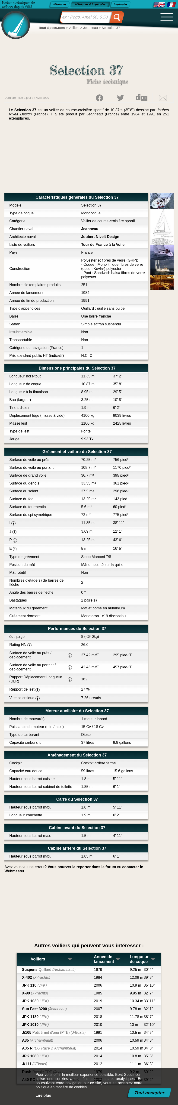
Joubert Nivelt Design (100, 237)
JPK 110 (34, 985)
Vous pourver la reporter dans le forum (82, 867)
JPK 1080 (35, 1056)
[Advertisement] (89, 158)
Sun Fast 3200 (44, 1009)
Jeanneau (89, 229)
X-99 (35, 993)
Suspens (49, 970)
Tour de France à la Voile (102, 245)
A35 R (49, 1048)
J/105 (54, 1032)
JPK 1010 (35, 1025)
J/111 (34, 1064)
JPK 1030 (35, 1001)
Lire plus (43, 1095)
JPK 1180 (35, 1017)
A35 (37, 1040)
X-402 (36, 977)
